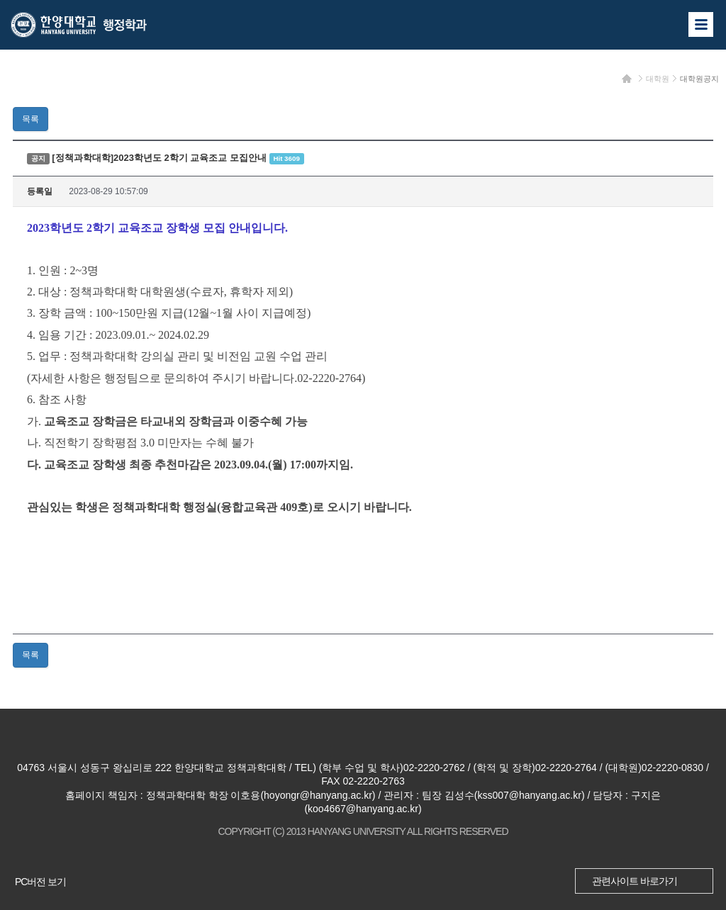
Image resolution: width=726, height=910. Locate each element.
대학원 (657, 78)
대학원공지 (699, 78)
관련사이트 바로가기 (634, 881)
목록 (30, 119)
